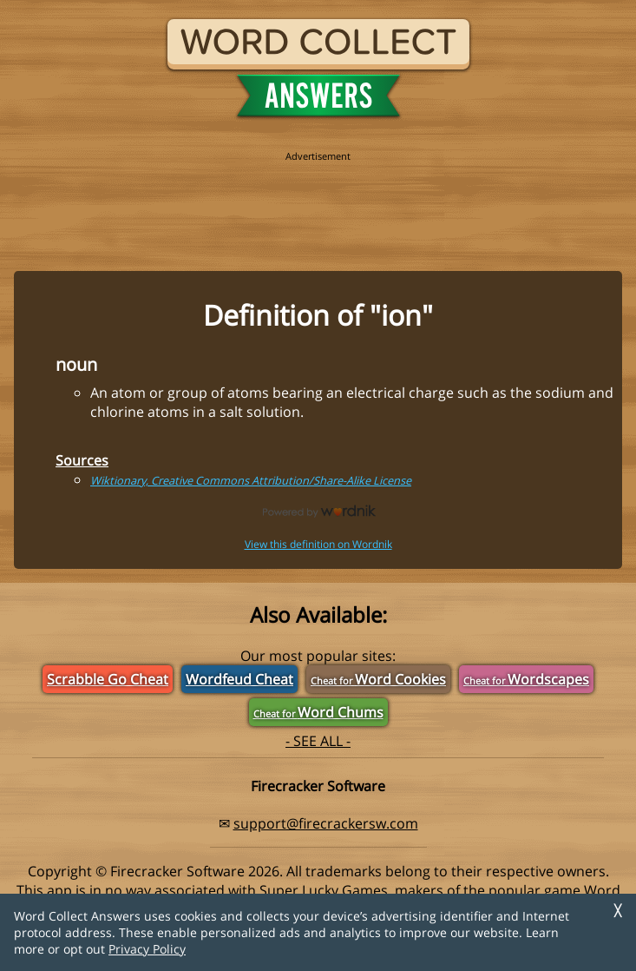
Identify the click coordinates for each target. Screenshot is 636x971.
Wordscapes (526, 679)
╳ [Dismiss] (617, 910)
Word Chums (318, 712)
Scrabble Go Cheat (107, 679)
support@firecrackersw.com (325, 823)
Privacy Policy (147, 949)
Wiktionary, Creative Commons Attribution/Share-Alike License (250, 480)
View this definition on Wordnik (318, 544)
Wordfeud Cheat (239, 679)
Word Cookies (378, 679)
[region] (318, 201)
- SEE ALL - (318, 740)
